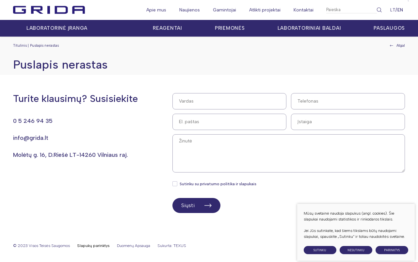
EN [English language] (400, 10)
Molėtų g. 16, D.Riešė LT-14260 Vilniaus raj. (70, 154)
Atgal (397, 45)
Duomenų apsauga (133, 245)
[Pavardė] (348, 122)
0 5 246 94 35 (33, 120)
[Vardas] (229, 101)
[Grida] (49, 10)
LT (392, 10)
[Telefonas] (348, 101)
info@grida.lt (30, 137)
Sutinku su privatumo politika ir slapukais (214, 184)
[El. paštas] (229, 122)
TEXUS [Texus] (179, 245)
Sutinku (320, 254)
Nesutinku (355, 254)
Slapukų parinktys (93, 246)
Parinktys (392, 254)
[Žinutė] (288, 153)
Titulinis (20, 45)
